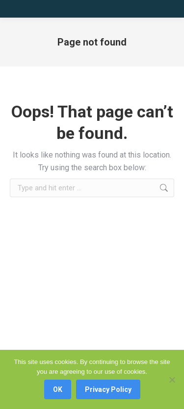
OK (57, 389)
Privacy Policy (108, 389)
